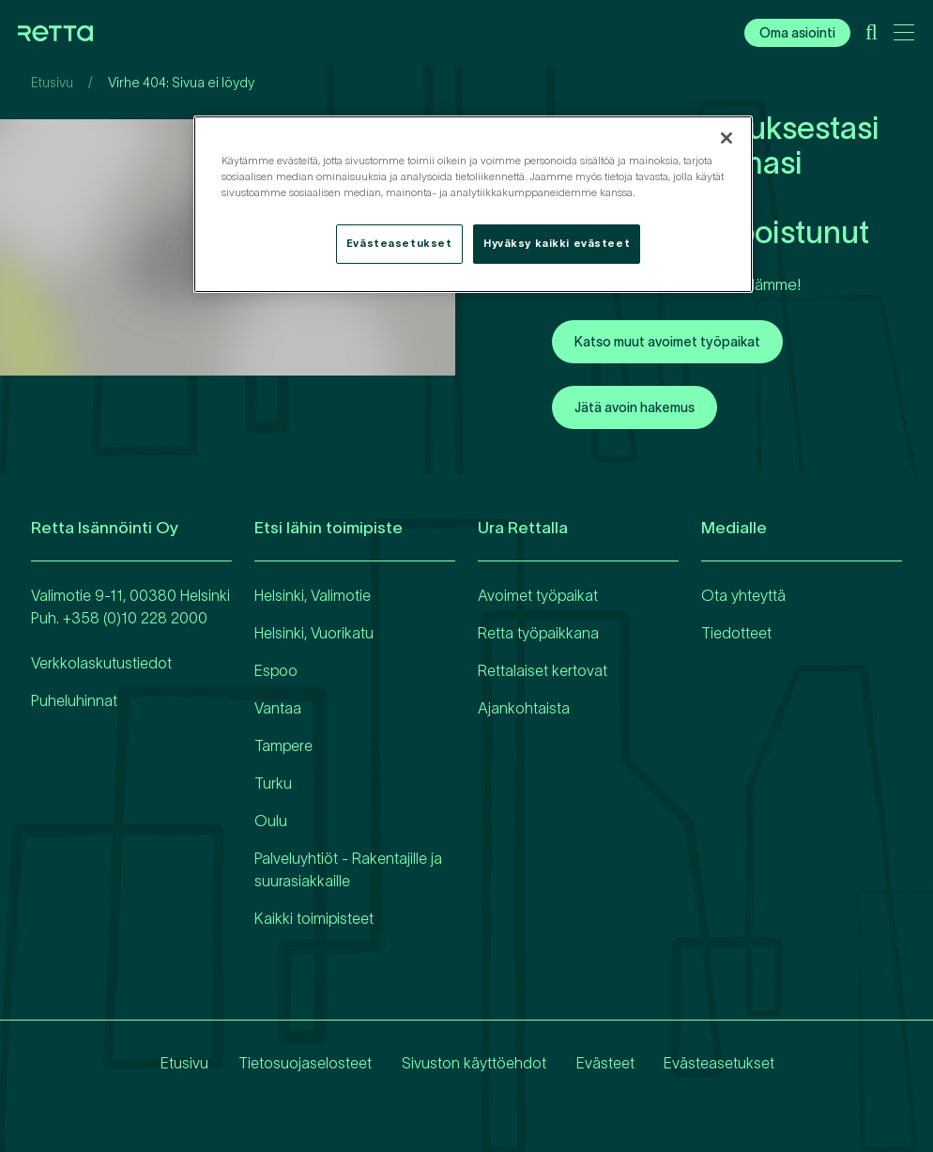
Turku (273, 783)
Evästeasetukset (719, 1062)
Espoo (276, 670)
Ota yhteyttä (743, 595)
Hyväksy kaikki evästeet (556, 243)
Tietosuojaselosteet (304, 1062)
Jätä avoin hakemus (634, 407)
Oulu (270, 820)
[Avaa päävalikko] (904, 36)
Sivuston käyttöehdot (473, 1062)
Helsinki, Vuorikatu (314, 632)
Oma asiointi (797, 32)
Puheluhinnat (74, 700)
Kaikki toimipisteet (314, 918)
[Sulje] (726, 138)
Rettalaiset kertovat (542, 670)
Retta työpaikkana (538, 632)
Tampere (283, 745)
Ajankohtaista (524, 707)
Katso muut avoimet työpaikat (667, 341)
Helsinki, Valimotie (312, 595)
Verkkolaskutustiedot (101, 662)
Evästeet (604, 1062)
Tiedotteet (736, 632)
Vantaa (277, 707)
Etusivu (52, 82)
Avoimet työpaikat (538, 595)
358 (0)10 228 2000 (139, 617)
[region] (473, 204)
